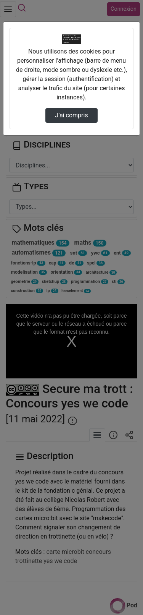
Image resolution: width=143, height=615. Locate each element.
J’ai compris (71, 115)
